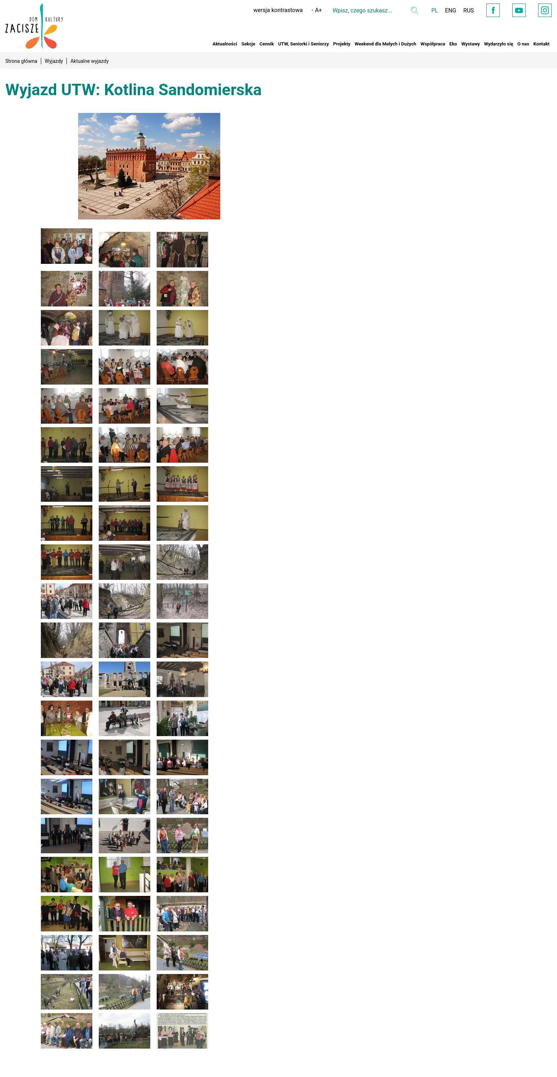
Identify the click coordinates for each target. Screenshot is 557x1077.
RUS (468, 10)
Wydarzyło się (498, 44)
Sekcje (248, 44)
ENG (450, 10)
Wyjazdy (54, 61)
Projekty (342, 44)
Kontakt (542, 44)
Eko (453, 44)
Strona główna (21, 61)
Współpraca (433, 44)
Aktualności (224, 44)
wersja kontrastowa (278, 10)
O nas (523, 44)
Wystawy (470, 44)
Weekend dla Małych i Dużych (385, 44)
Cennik (266, 44)
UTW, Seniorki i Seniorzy (303, 44)
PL (434, 10)
